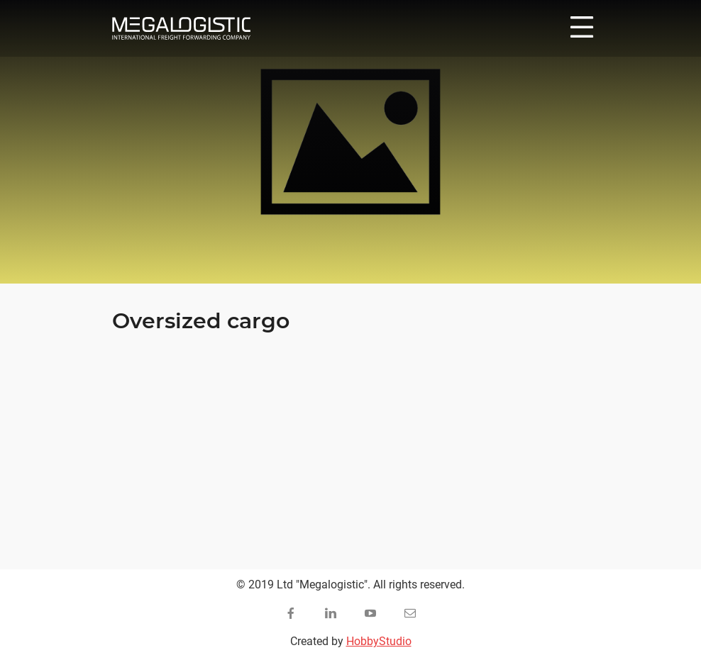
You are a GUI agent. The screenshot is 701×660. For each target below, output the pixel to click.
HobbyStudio (379, 641)
